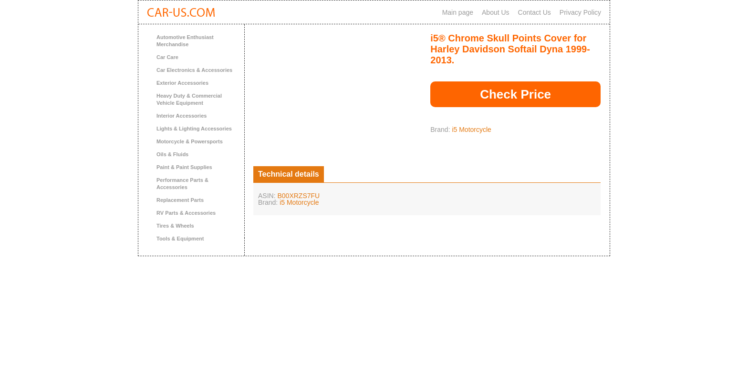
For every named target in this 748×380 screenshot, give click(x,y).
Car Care (167, 57)
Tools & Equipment (180, 238)
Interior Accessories (181, 116)
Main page (457, 12)
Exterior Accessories (182, 83)
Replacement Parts (180, 200)
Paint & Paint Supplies (184, 167)
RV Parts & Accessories (186, 213)
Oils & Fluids (172, 154)
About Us (495, 12)
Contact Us (534, 12)
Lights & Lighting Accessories (194, 128)
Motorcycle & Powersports (189, 141)
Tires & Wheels (175, 226)
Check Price (515, 94)
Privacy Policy (580, 12)
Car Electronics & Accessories (194, 70)
